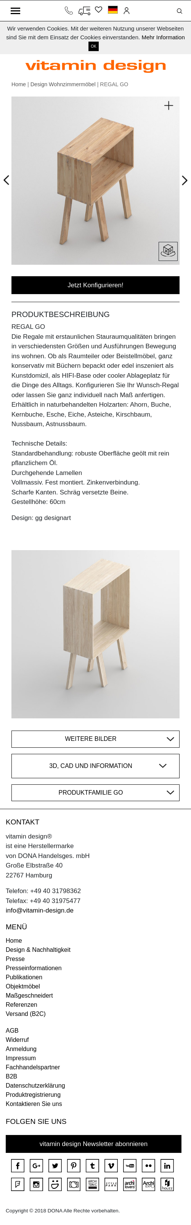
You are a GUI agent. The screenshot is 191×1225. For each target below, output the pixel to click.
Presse (15, 959)
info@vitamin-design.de (40, 910)
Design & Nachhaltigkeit (38, 950)
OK (93, 46)
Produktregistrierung (33, 1094)
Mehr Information (163, 37)
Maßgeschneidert (29, 995)
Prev (8, 179)
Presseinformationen (34, 968)
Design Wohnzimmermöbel (63, 84)
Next (183, 182)
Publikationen (24, 977)
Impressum (21, 1058)
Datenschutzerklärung (35, 1085)
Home (18, 84)
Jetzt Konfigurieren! (95, 285)
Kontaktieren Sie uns (34, 1104)
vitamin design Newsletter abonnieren (94, 1144)
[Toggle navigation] (15, 10)
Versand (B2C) (26, 1014)
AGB (12, 1030)
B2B (11, 1076)
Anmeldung (21, 1049)
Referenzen (21, 1004)
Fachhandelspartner (33, 1067)
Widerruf (17, 1040)
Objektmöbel (23, 986)
